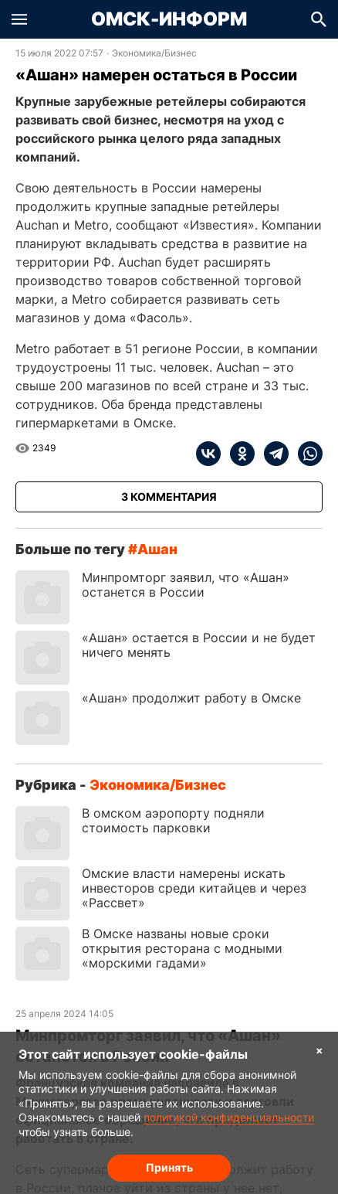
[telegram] (272, 453)
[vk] (208, 453)
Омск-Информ (169, 19)
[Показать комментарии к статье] (169, 496)
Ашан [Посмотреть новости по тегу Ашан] (157, 549)
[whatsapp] (306, 453)
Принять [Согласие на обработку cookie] (169, 1167)
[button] (19, 19)
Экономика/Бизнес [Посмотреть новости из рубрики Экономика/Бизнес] (154, 53)
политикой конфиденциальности (229, 1117)
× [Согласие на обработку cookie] (319, 1049)
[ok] (238, 453)
